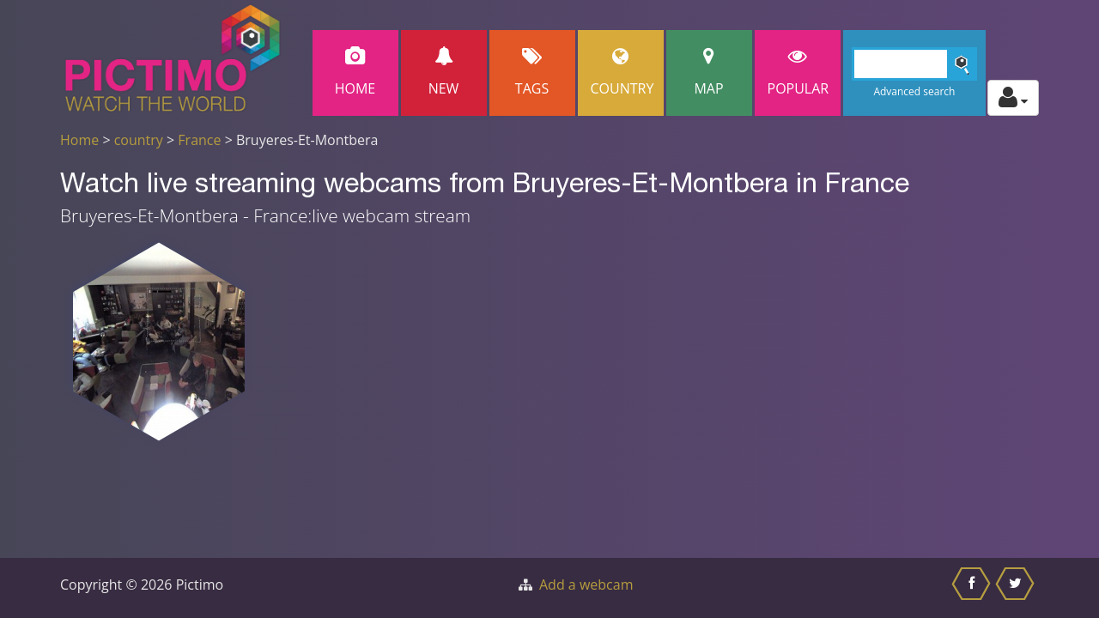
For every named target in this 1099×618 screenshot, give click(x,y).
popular (798, 72)
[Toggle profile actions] (1013, 98)
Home (355, 72)
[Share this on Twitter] (1017, 588)
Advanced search (914, 91)
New (444, 72)
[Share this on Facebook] (973, 588)
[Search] (915, 64)
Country (622, 72)
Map (709, 72)
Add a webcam (586, 584)
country (138, 139)
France (199, 139)
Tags (532, 72)
